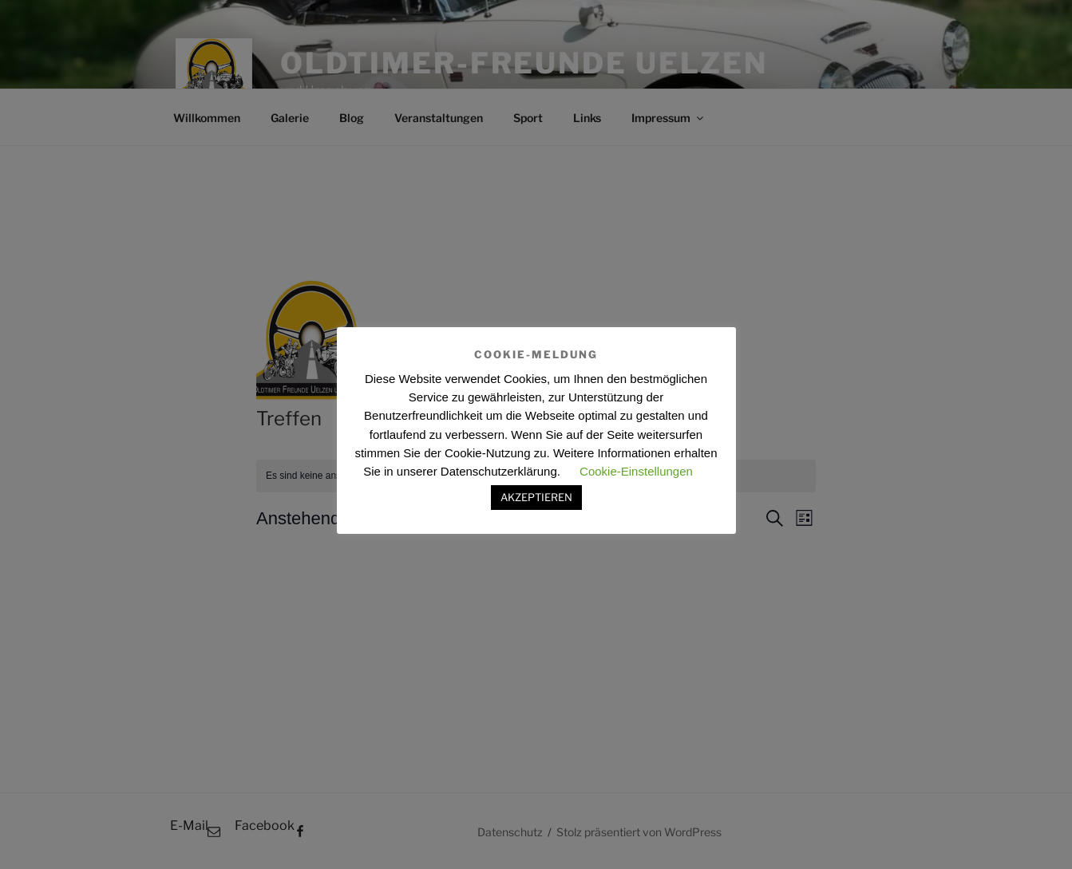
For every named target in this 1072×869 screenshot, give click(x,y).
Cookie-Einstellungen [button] (636, 471)
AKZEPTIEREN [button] (536, 497)
